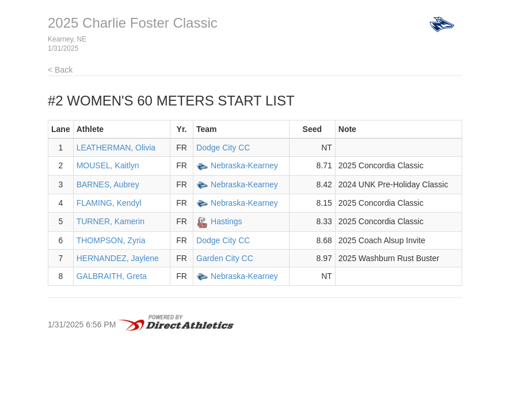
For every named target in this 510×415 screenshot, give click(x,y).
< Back (60, 69)
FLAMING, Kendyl (109, 202)
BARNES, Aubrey (108, 184)
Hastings (226, 221)
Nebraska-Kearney (244, 165)
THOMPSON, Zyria (111, 240)
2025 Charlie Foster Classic (133, 23)
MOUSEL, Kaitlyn (108, 165)
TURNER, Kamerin (110, 221)
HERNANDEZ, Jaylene (118, 258)
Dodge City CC (223, 147)
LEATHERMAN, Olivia (116, 147)
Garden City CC (224, 258)
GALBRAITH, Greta (112, 276)
